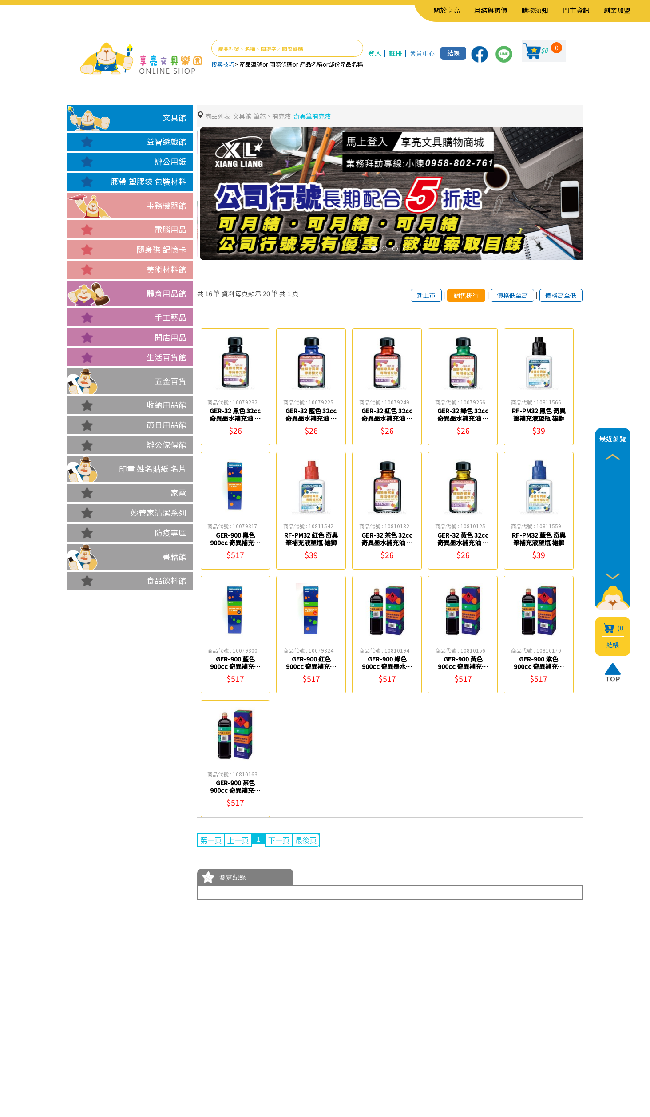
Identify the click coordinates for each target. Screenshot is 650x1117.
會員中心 (420, 53)
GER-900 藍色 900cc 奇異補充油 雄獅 (235, 667)
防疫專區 (170, 532)
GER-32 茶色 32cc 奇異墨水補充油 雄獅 (387, 543)
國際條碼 (281, 64)
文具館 (174, 117)
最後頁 (315, 841)
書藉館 (174, 556)
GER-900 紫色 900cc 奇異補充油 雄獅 (538, 667)
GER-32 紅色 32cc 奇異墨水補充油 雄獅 (387, 419)
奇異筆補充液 (320, 116)
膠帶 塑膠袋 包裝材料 (148, 181)
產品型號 (250, 64)
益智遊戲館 (166, 141)
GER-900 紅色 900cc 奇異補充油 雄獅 (311, 667)
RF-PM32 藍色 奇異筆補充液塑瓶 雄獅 (538, 543)
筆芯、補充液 (277, 116)
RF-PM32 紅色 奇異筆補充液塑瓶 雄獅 (311, 543)
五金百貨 (170, 381)
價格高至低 (559, 295)
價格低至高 (507, 295)
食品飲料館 (166, 580)
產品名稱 (311, 64)
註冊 (393, 53)
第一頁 (212, 841)
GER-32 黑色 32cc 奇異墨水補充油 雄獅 (235, 419)
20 (266, 293)
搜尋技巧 (222, 64)
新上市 (416, 295)
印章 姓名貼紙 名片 (152, 468)
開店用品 (170, 337)
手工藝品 (170, 317)
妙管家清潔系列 (158, 512)
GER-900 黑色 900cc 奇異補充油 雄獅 (235, 543)
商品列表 (218, 116)
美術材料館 (166, 269)
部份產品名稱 (346, 64)
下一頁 (285, 841)
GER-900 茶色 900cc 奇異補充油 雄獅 (235, 791)
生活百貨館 (166, 357)
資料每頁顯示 (242, 293)
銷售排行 (458, 295)
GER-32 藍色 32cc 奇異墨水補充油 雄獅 (311, 419)
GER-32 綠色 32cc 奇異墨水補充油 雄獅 (463, 419)
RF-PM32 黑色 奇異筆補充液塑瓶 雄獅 (538, 419)
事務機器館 (166, 205)
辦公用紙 (170, 161)
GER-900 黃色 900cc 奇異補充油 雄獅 (463, 667)
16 (208, 293)
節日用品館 (166, 424)
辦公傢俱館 (166, 444)
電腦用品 (170, 229)
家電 (178, 492)
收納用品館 (166, 404)
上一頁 (242, 841)
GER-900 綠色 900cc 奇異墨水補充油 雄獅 (387, 667)
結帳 (453, 53)
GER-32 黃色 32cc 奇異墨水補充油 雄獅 (463, 543)
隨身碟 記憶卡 (161, 249)
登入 (374, 53)
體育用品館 (166, 293)
